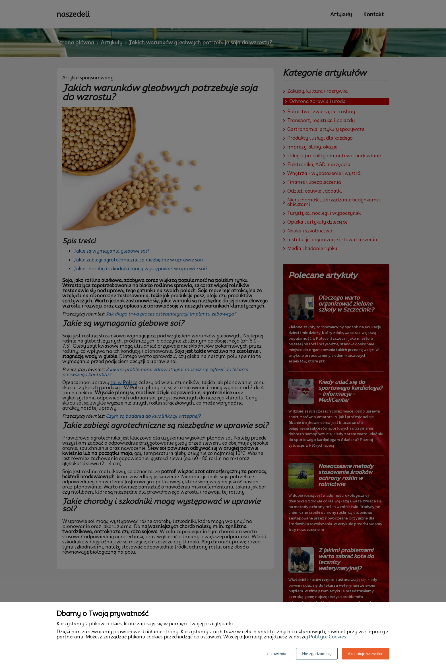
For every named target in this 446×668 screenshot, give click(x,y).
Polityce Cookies (327, 637)
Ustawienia (276, 653)
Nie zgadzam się (317, 653)
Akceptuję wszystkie (365, 653)
